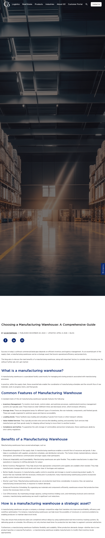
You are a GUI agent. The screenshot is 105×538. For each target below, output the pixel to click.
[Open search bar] (86, 4)
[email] (22, 341)
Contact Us (96, 4)
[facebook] (5, 341)
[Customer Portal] (75, 4)
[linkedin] (13, 341)
